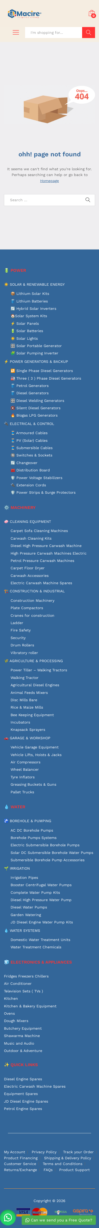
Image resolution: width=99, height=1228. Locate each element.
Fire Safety (21, 630)
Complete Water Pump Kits (35, 892)
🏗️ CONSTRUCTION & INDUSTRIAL (34, 591)
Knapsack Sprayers (28, 729)
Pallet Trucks (22, 792)
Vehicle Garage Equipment (35, 747)
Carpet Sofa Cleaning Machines (39, 531)
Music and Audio (19, 1043)
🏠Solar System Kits (29, 316)
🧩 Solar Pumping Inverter (34, 353)
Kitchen (11, 998)
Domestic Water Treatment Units (40, 940)
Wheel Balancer (25, 769)
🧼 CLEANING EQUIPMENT (27, 521)
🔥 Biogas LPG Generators (34, 415)
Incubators (20, 722)
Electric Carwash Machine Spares (41, 583)
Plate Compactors (27, 608)
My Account (14, 1152)
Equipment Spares (21, 1094)
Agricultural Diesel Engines (35, 685)
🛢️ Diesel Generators (30, 393)
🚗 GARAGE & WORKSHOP (27, 738)
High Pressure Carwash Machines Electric (49, 553)
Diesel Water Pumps (29, 907)
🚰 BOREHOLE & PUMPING (27, 821)
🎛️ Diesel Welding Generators (37, 400)
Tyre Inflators (23, 777)
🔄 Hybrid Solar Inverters (33, 308)
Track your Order (78, 1152)
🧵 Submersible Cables (32, 448)
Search (88, 32)
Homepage (49, 181)
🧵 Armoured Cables (29, 433)
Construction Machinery (32, 600)
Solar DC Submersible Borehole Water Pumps (52, 852)
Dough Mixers (16, 1021)
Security (18, 638)
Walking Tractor (25, 678)
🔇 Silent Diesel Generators (35, 408)
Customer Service (20, 1164)
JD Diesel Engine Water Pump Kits (42, 922)
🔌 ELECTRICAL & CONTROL (29, 424)
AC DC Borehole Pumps (32, 830)
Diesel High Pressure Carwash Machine (46, 546)
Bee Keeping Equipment (32, 715)
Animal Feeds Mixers (29, 692)
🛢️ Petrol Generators (30, 386)
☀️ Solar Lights (24, 338)
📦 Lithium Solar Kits (30, 293)
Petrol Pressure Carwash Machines (42, 561)
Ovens (9, 1013)
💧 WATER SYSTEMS (22, 930)
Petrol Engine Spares (23, 1109)
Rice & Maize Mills (27, 707)
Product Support (74, 1170)
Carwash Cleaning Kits (31, 538)
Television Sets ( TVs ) (23, 991)
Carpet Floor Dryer (28, 568)
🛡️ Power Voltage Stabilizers (36, 478)
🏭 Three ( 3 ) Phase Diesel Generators (46, 378)
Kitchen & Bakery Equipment (30, 1006)
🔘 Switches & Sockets (31, 455)
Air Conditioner (18, 983)
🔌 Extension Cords (28, 485)
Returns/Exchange (20, 1170)
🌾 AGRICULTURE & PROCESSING (33, 661)
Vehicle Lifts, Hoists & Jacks (36, 755)
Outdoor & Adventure (23, 1051)
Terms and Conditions (62, 1164)
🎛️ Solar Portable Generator (36, 346)
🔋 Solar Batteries (27, 331)
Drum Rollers (22, 645)
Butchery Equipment (23, 1028)
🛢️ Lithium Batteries (29, 301)
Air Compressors (25, 762)
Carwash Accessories (30, 575)
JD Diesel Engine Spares (26, 1101)
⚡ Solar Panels (25, 323)
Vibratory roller (24, 653)
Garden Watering (26, 915)
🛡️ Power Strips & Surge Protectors (43, 492)
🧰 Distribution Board (30, 470)
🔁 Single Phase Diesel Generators (42, 371)
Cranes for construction (32, 615)
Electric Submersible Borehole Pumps (45, 845)
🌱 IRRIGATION (17, 868)
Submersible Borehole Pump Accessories (47, 860)
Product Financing (20, 1158)
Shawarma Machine (22, 1036)
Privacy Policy (44, 1152)
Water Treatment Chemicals (36, 947)
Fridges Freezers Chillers (26, 976)
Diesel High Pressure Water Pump (41, 900)
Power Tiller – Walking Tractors (39, 670)
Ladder (17, 623)
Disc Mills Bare (24, 700)
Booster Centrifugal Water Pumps (41, 885)
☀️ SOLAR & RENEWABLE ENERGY (34, 284)
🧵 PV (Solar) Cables (29, 440)
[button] (8, 1217)
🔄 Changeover (24, 463)
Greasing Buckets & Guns (33, 784)
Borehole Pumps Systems (33, 838)
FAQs (48, 1170)
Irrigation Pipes (24, 877)
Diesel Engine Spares (23, 1079)
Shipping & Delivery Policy (67, 1158)
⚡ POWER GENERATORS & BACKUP (36, 361)
